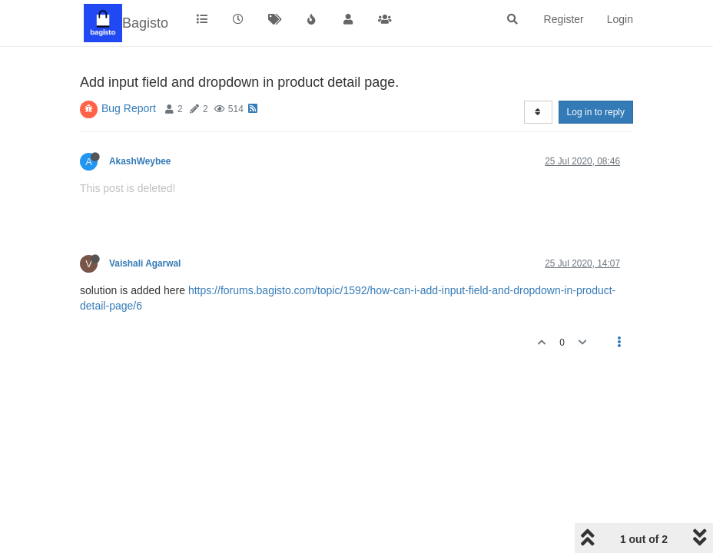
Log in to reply (596, 112)
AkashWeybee (140, 161)
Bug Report (128, 108)
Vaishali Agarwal (145, 263)
